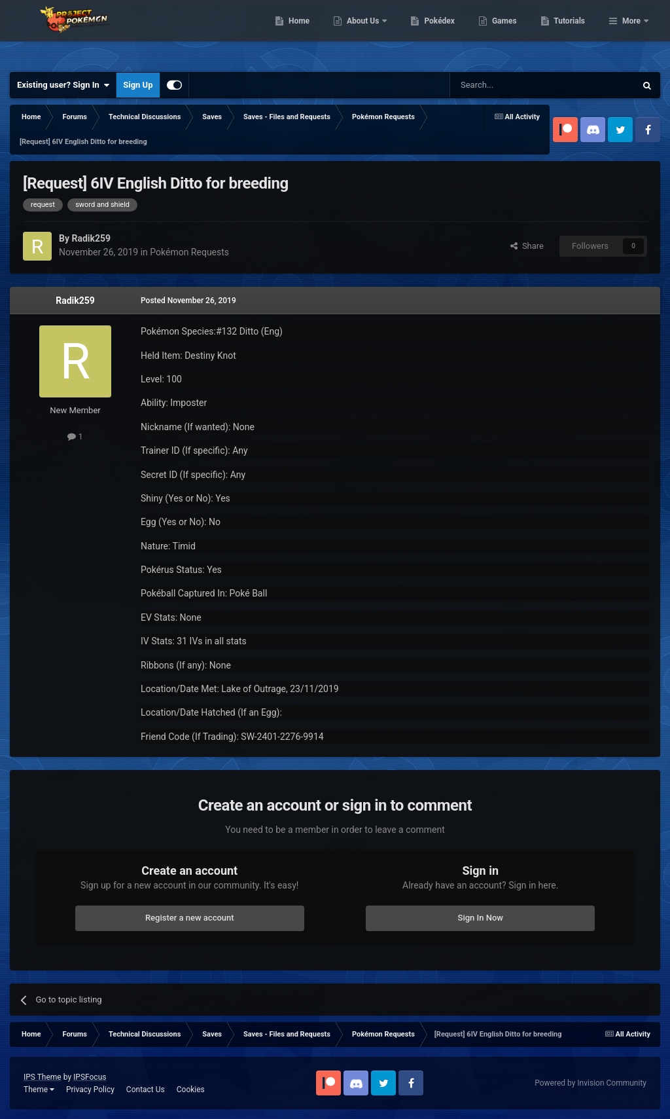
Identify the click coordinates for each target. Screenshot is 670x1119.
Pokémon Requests (189, 252)
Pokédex (507, 32)
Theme (39, 1089)
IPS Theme (43, 1077)
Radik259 (75, 300)
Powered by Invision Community (590, 1083)
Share (527, 246)
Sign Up (137, 85)
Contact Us (145, 1089)
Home (366, 32)
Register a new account (189, 918)
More (631, 32)
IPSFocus (89, 1077)
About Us (431, 32)
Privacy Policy (90, 1089)
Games (571, 32)
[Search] (511, 85)
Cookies (191, 1089)
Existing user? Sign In (63, 85)
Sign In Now (480, 918)
